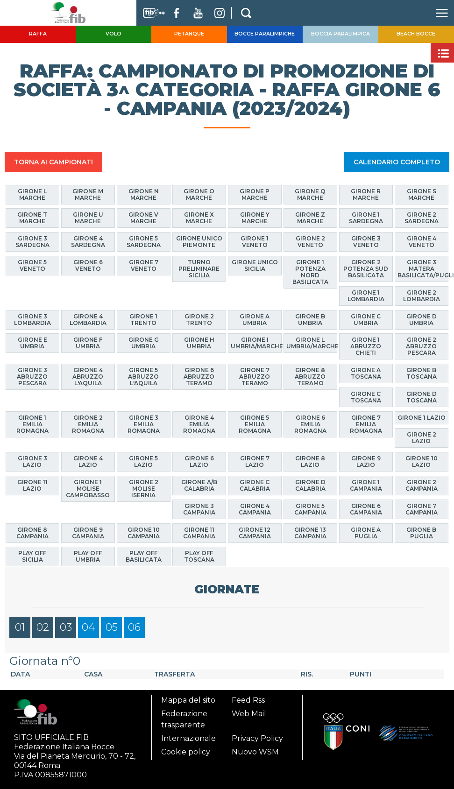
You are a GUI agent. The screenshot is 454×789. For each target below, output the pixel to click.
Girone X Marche (199, 218)
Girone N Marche (143, 194)
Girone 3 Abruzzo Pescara (32, 376)
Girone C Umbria (366, 319)
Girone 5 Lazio (143, 461)
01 (20, 627)
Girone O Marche (199, 194)
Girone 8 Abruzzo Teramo (310, 376)
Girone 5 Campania (310, 508)
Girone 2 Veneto (310, 241)
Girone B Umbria (310, 319)
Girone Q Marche (310, 194)
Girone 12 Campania (255, 532)
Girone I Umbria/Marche (256, 343)
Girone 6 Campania (366, 508)
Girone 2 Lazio (421, 437)
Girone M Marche (87, 194)
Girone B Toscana (421, 373)
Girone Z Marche (310, 218)
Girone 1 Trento (143, 319)
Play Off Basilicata (144, 556)
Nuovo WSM (255, 751)
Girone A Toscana (366, 373)
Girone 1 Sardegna (366, 218)
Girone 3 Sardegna (32, 241)
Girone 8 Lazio (310, 461)
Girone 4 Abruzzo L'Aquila (87, 376)
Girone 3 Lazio (32, 461)
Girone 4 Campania (255, 508)
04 (88, 627)
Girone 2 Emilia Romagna (88, 424)
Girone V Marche (143, 218)
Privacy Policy (257, 738)
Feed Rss (248, 700)
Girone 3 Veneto (366, 241)
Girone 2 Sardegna (421, 218)
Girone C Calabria (255, 485)
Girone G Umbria (143, 343)
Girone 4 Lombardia (88, 319)
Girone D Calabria (310, 485)
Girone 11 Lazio (32, 485)
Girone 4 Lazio (88, 461)
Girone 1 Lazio (421, 417)
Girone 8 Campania (32, 532)
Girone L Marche (32, 194)
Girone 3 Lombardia (32, 319)
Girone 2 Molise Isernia (143, 488)
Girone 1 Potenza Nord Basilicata (310, 271)
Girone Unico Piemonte (199, 241)
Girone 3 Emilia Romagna (144, 424)
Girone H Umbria (199, 343)
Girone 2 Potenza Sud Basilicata (365, 268)
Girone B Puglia (421, 532)
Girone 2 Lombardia (421, 295)
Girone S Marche (421, 194)
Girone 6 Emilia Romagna (310, 424)
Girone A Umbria (255, 319)
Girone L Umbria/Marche (311, 343)
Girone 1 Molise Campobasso (88, 488)
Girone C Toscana (366, 396)
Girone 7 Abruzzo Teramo (254, 376)
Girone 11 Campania (199, 532)
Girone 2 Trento (199, 319)
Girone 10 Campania (144, 532)
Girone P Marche (255, 194)
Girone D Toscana (421, 396)
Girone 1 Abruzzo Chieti (365, 346)
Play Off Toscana (199, 556)
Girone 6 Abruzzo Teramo (199, 376)
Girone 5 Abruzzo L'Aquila (143, 376)
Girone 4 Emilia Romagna (199, 424)
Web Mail (249, 713)
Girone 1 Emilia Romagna (32, 424)
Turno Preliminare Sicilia (199, 268)
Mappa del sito (188, 700)
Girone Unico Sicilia (255, 265)
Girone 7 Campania (421, 508)
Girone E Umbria (32, 343)
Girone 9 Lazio (366, 461)
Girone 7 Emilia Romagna (366, 424)
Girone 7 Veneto (143, 265)
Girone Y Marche (255, 218)
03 (66, 627)
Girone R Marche (366, 194)
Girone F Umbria (87, 343)
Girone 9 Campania (88, 532)
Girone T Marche (32, 218)
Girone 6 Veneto (88, 265)
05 (112, 627)
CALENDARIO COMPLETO (397, 161)
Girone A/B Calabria (199, 485)
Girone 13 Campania (310, 532)
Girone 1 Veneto (255, 241)
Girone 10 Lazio (421, 461)
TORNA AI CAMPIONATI (53, 161)
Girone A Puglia (366, 532)
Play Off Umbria (88, 556)
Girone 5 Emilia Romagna (255, 424)
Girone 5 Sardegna (144, 241)
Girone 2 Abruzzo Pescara (421, 346)
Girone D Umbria (421, 319)
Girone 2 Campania (421, 485)
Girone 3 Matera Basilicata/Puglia (422, 268)
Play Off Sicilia (32, 556)
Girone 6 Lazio (199, 461)
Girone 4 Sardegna (88, 241)
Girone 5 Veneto (32, 265)
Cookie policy (185, 751)
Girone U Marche (88, 218)
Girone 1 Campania (366, 485)
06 (134, 627)
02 (42, 627)
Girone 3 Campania (199, 508)
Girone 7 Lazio (255, 461)
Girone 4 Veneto (421, 241)
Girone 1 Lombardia (366, 295)
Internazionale (188, 738)
